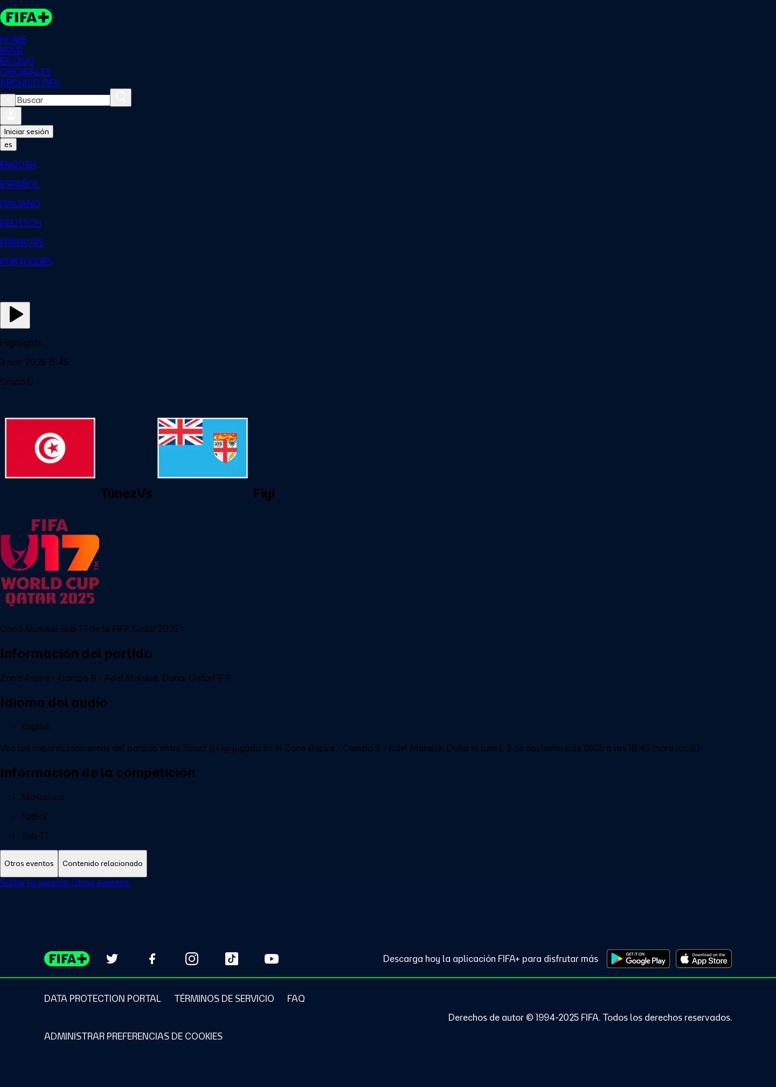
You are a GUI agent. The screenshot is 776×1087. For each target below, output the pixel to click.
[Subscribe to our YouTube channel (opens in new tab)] (271, 959)
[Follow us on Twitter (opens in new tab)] (112, 959)
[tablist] (388, 863)
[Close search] (8, 100)
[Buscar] (120, 97)
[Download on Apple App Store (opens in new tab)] (704, 959)
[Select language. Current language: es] (8, 144)
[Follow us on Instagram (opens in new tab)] (192, 959)
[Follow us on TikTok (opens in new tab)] (232, 959)
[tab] (29, 863)
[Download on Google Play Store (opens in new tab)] (638, 959)
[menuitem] (388, 165)
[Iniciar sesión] (11, 116)
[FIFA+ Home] (26, 17)
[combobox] (63, 100)
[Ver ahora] (15, 315)
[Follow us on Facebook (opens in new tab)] (152, 959)
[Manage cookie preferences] (133, 1036)
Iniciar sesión (26, 131)
